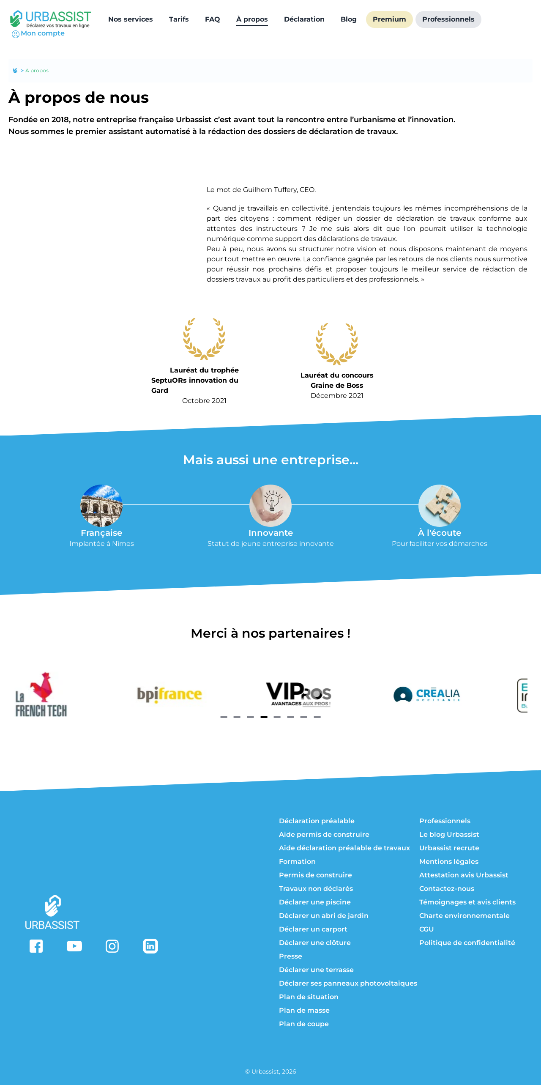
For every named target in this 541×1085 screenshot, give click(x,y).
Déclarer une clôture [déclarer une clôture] (315, 943)
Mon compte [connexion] (37, 34)
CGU (426, 929)
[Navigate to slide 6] (290, 717)
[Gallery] (270, 694)
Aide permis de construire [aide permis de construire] (324, 834)
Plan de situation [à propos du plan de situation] (309, 997)
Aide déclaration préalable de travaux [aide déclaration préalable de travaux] (344, 848)
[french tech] (96, 694)
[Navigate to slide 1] (223, 717)
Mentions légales (448, 862)
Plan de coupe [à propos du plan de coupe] (304, 1024)
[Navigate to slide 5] (277, 717)
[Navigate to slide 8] (317, 717)
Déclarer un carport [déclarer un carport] (313, 929)
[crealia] (482, 694)
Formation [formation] (297, 862)
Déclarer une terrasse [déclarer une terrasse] (316, 970)
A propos (37, 70)
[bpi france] (225, 694)
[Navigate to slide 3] (250, 717)
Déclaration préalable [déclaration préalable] (317, 821)
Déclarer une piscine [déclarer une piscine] (315, 902)
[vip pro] (353, 694)
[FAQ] (212, 19)
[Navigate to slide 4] (263, 717)
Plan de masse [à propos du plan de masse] (304, 1010)
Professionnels (444, 821)
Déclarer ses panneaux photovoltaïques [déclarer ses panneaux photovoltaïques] (348, 983)
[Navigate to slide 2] (237, 717)
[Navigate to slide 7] (304, 717)
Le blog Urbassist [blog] (449, 834)
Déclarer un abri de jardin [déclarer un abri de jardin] (324, 916)
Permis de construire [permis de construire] (315, 875)
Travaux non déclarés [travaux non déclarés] (316, 889)
